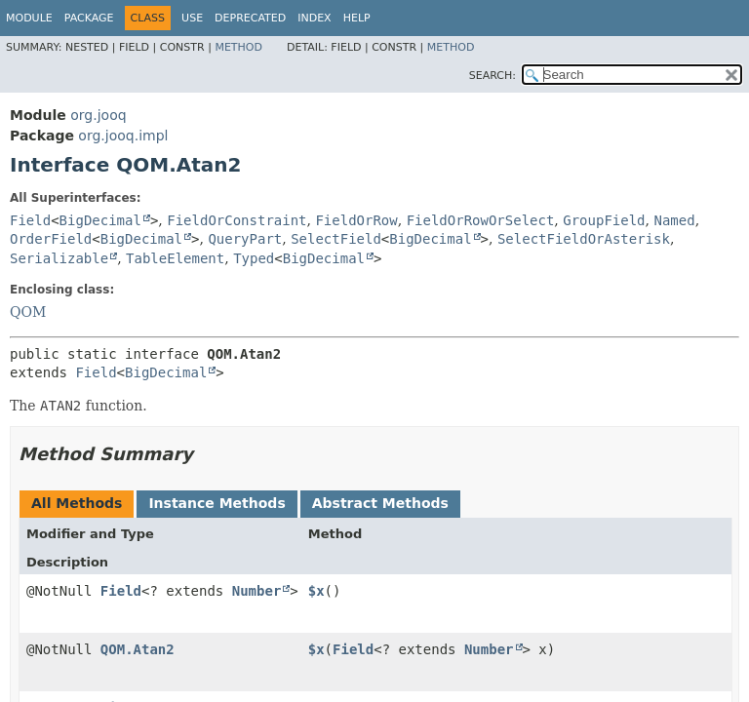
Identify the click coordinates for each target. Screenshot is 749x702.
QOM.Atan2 (137, 649)
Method (238, 47)
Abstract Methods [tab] (380, 503)
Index (314, 18)
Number (257, 591)
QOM (28, 312)
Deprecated (250, 18)
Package (89, 18)
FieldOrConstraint (236, 220)
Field (30, 220)
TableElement (175, 258)
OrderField (51, 239)
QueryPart (245, 239)
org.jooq (98, 115)
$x (316, 591)
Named (673, 220)
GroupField (604, 220)
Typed (253, 258)
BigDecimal (100, 220)
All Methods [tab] (76, 503)
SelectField (336, 239)
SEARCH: (492, 75)
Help (357, 18)
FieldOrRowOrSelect (481, 220)
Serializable (59, 258)
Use (192, 18)
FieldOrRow (356, 220)
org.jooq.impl (123, 135)
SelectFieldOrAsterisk (583, 239)
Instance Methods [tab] (216, 503)
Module (29, 18)
